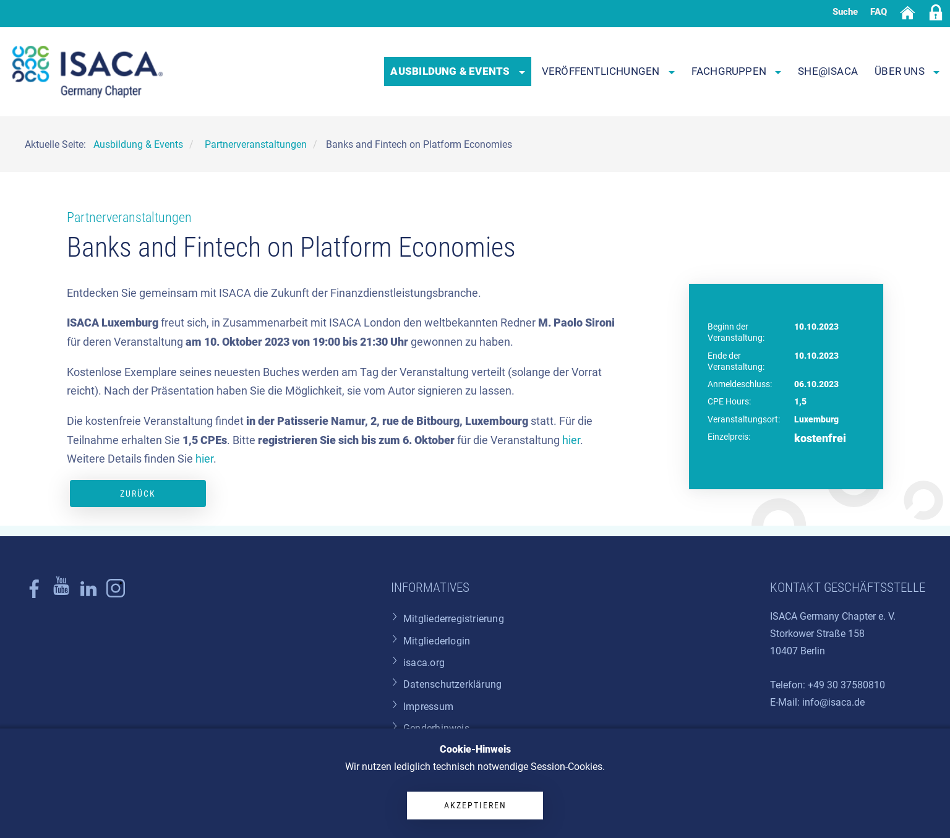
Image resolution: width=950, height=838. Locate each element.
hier (571, 440)
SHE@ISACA (828, 71)
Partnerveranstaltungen (129, 217)
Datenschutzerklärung (452, 684)
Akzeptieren (475, 805)
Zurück (138, 493)
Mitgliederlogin (436, 641)
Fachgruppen (736, 71)
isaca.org (424, 663)
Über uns (907, 71)
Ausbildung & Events (457, 71)
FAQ (878, 11)
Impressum (428, 706)
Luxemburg (816, 419)
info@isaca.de (833, 702)
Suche (845, 11)
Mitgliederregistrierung (453, 619)
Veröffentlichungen (608, 71)
